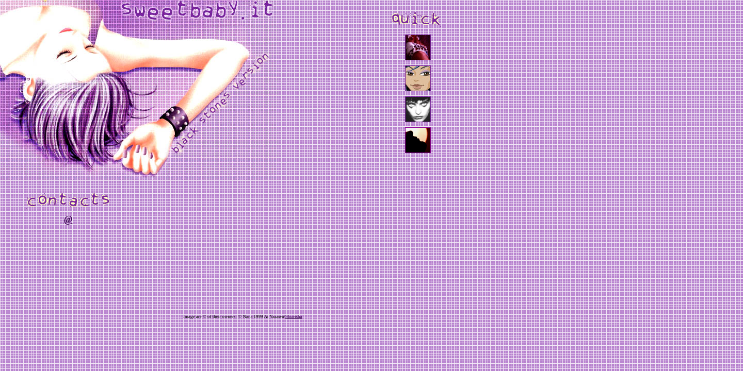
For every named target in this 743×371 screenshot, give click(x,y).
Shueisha (293, 316)
